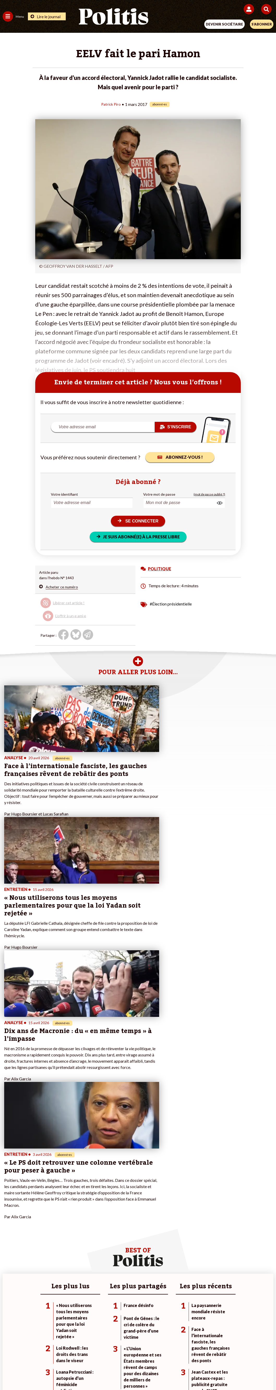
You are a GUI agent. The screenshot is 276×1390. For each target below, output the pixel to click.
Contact (30, 1353)
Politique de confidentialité (181, 1353)
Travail (51, 1192)
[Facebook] (69, 1372)
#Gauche (190, 1197)
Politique (10, 1192)
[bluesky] (86, 1372)
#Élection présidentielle (171, 603)
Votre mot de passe (159, 494)
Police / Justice (58, 1214)
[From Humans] (135, 1372)
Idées (7, 1208)
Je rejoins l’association (111, 1203)
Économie (54, 1197)
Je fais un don (104, 1186)
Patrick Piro (111, 103)
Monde (52, 1186)
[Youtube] (102, 1372)
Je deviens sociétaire (110, 1192)
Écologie (9, 1197)
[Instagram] (118, 1372)
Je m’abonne (103, 1197)
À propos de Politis (108, 1208)
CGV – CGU (139, 1353)
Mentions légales (59, 1353)
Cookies (242, 1353)
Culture (9, 1214)
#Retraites (192, 1203)
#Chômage (192, 1208)
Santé (51, 1208)
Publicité (220, 1353)
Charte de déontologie (101, 1353)
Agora (8, 1186)
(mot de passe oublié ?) (209, 494)
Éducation (54, 1203)
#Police (189, 1192)
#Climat (189, 1186)
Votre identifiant (64, 494)
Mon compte (103, 1214)
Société (9, 1203)
